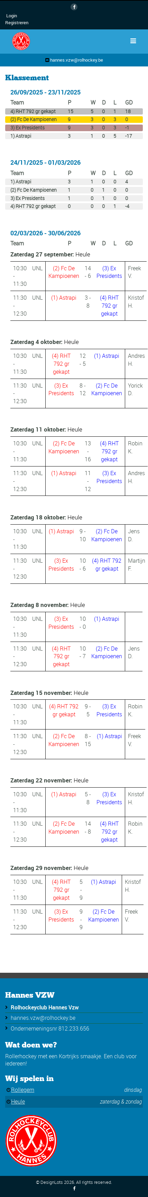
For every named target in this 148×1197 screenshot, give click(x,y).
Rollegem (22, 1090)
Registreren (16, 22)
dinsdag (133, 1090)
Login (11, 15)
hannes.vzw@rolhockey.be (76, 60)
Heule (82, 254)
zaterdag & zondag (121, 1101)
